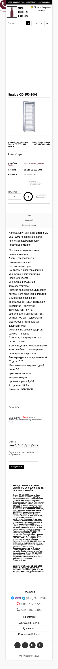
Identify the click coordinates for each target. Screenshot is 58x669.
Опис (29, 215)
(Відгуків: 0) (34, 182)
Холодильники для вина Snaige (26, 164)
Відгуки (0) (28, 220)
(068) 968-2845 (14, 2)
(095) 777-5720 (31, 2)
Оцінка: (12, 442)
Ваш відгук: (26, 420)
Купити (28, 196)
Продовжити (16, 467)
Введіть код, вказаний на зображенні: (21, 453)
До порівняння (41, 197)
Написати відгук (35, 184)
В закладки (41, 195)
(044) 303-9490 (43, 2)
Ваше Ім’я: (14, 407)
